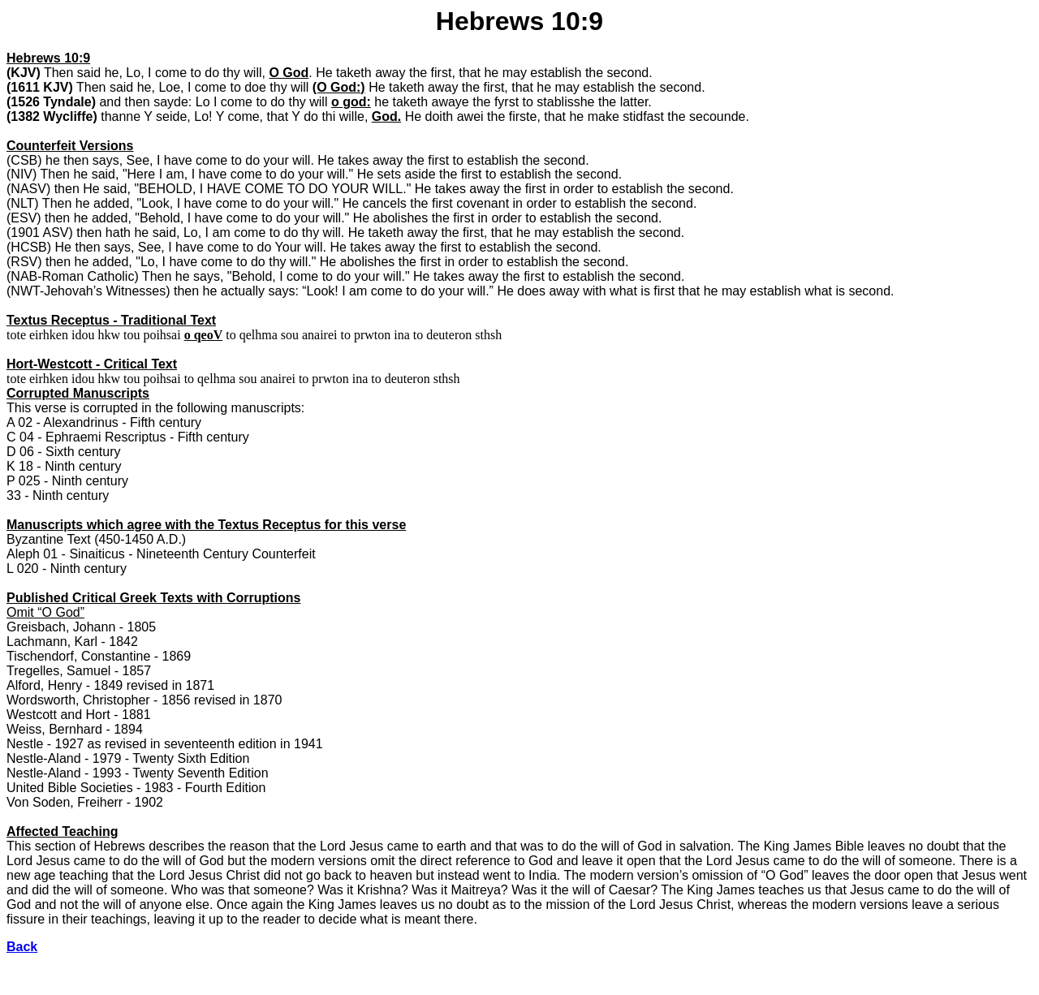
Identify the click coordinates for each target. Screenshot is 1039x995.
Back (21, 947)
